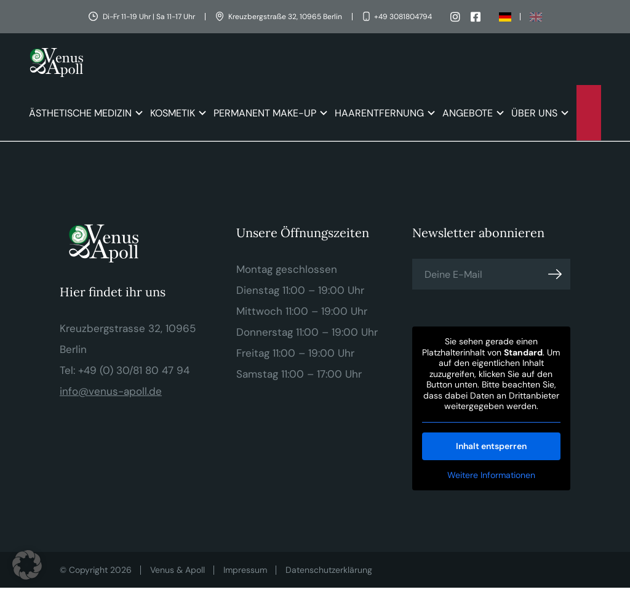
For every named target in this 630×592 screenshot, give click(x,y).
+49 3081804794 (403, 17)
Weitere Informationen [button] (491, 475)
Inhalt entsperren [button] (491, 446)
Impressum (245, 569)
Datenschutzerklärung (328, 569)
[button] (27, 565)
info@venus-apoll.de (111, 391)
